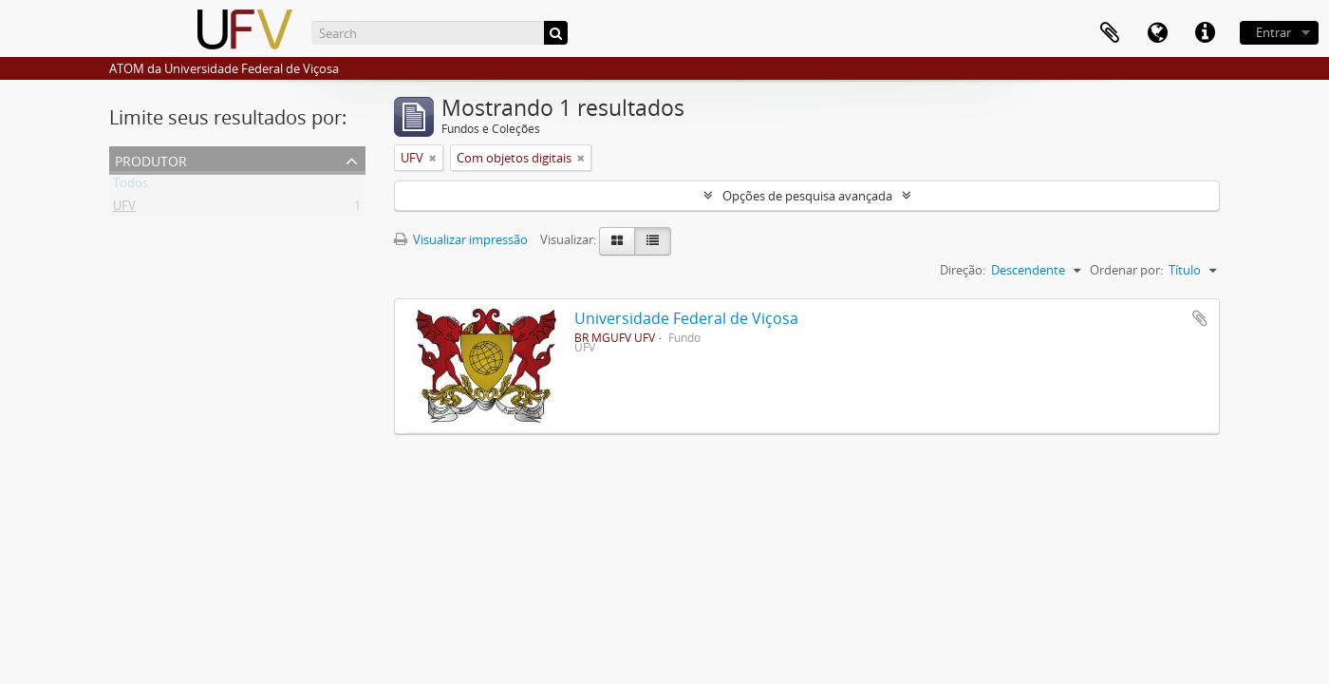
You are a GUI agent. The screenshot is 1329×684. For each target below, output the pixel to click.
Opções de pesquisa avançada (807, 195)
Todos (130, 186)
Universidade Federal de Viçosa (686, 318)
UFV (124, 209)
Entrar (1273, 32)
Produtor (151, 159)
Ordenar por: (1126, 269)
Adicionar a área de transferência (1199, 318)
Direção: (962, 269)
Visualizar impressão (461, 239)
